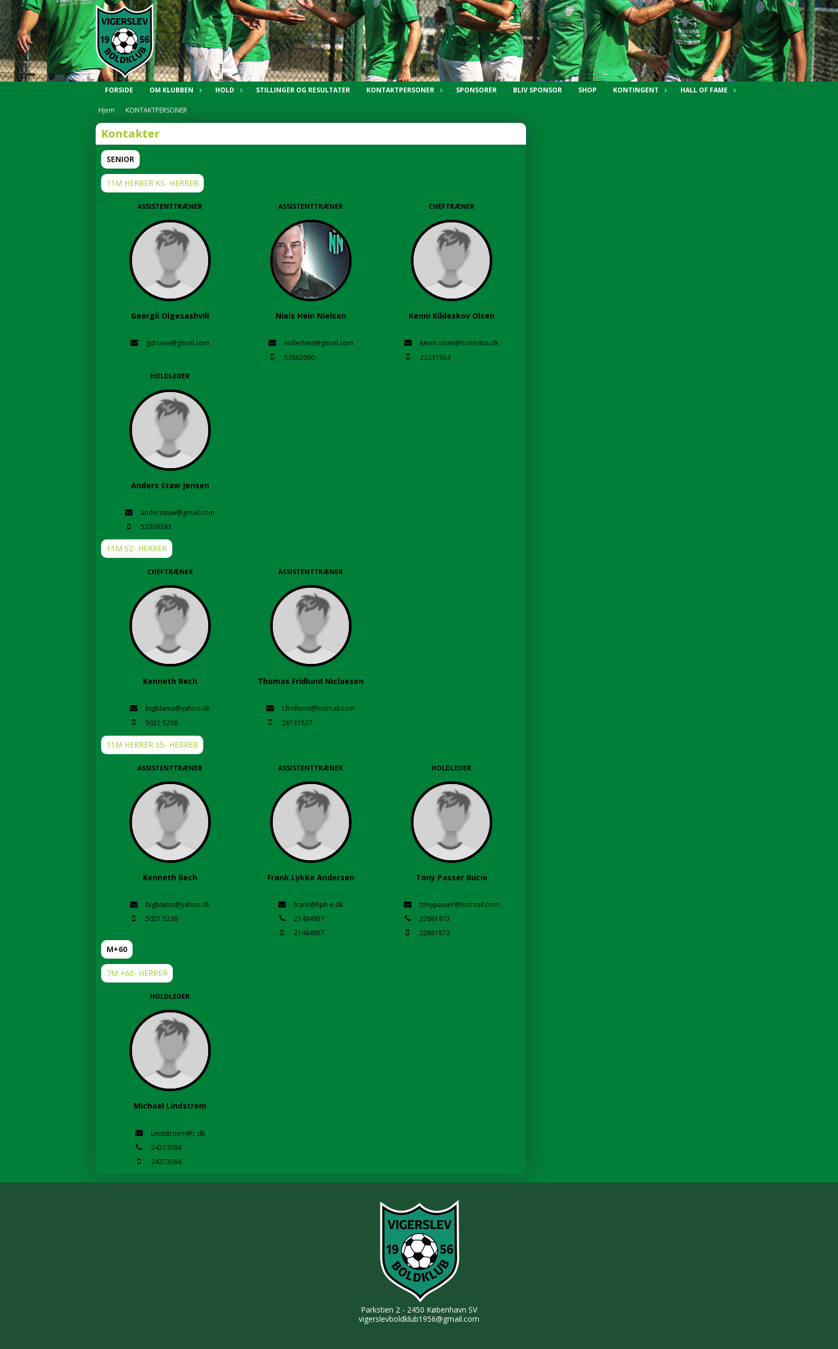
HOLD (227, 90)
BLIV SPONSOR (537, 90)
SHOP (587, 90)
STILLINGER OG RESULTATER (303, 90)
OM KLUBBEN (174, 90)
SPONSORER (476, 90)
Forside (119, 90)
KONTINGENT (638, 90)
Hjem (106, 110)
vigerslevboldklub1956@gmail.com (419, 1319)
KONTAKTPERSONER (403, 90)
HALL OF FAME (706, 90)
